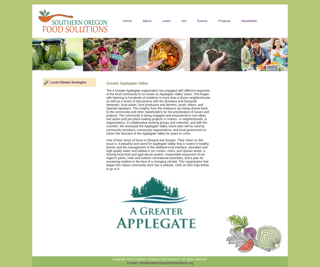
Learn (166, 21)
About (147, 21)
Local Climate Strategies (68, 82)
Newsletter (249, 21)
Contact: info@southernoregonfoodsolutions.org (160, 263)
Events (202, 21)
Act (184, 21)
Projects (224, 21)
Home (127, 21)
